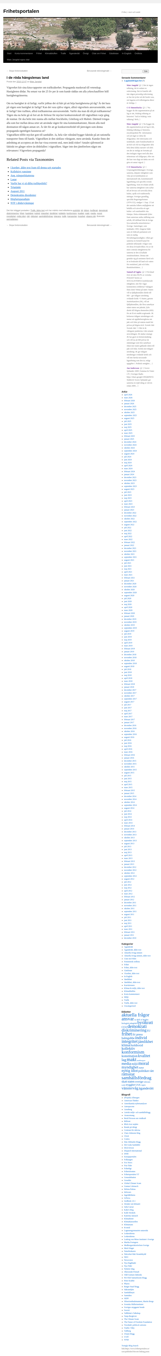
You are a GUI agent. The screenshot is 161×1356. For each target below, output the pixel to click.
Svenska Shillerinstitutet (133, 1304)
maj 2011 (128, 923)
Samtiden (128, 1295)
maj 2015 (128, 781)
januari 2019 (129, 651)
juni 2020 (128, 601)
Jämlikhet (128, 979)
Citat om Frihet (99, 53)
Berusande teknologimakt (99, 71)
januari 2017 (129, 722)
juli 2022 (127, 527)
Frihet (39, 53)
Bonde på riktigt (130, 1127)
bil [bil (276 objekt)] (135, 1020)
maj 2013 (128, 852)
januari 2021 (129, 581)
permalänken (12, 219)
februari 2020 (129, 613)
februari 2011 (129, 932)
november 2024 (130, 445)
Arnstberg (128, 1109)
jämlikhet (54, 213)
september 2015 (130, 770)
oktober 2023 (129, 483)
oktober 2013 (129, 837)
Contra (127, 1139)
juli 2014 (127, 811)
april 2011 (128, 926)
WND (126, 1340)
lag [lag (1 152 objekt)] (124, 1060)
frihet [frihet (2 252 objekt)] (127, 1033)
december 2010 (130, 938)
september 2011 (130, 911)
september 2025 (130, 415)
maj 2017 (128, 710)
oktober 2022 (129, 519)
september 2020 (130, 592)
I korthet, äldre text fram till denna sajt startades (36, 167)
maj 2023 (128, 498)
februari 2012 (129, 897)
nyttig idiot (21, 216)
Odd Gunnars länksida (133, 1275)
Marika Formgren (131, 1242)
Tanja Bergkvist (130, 1316)
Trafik (63, 53)
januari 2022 (129, 545)
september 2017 (130, 699)
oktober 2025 (129, 412)
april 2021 (128, 572)
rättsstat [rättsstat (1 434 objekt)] (128, 1074)
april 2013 (128, 855)
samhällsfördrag (46, 216)
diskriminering (13, 213)
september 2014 (130, 805)
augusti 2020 (129, 595)
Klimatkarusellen (131, 1221)
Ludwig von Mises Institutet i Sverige (139, 1239)
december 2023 (130, 477)
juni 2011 (128, 920)
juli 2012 (127, 882)
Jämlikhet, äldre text (132, 982)
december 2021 (130, 548)
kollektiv (62, 213)
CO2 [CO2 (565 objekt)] (124, 1027)
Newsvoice (128, 1260)
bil (82, 210)
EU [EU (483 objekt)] (148, 1030)
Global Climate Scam (132, 1183)
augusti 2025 (129, 418)
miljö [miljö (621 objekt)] (135, 1063)
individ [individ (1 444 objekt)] (141, 1037)
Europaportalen (130, 1157)
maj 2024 (128, 462)
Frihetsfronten (129, 1171)
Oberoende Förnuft (131, 1272)
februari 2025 (129, 436)
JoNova (127, 1198)
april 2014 (128, 820)
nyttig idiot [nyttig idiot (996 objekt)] (130, 1071)
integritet (45, 213)
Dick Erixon (129, 1148)
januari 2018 (129, 687)
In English (126, 53)
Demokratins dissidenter (23, 195)
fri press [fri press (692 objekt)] (138, 1034)
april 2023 (128, 501)
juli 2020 (127, 598)
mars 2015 (128, 787)
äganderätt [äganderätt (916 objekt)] (146, 1088)
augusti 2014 (129, 808)
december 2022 (130, 513)
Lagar (14, 179)
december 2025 (130, 406)
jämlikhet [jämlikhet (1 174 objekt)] (145, 1041)
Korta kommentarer (24, 53)
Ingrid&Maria (129, 1195)
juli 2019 (127, 634)
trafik (64, 216)
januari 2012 (129, 899)
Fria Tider (128, 1165)
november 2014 (130, 799)
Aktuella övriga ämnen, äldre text (137, 956)
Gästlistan (114, 53)
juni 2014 (128, 814)
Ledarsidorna (129, 1233)
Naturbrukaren (130, 1251)
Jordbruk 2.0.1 (130, 1201)
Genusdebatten (130, 1177)
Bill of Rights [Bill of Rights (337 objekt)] (143, 1019)
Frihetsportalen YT (131, 1174)
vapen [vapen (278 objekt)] (143, 1085)
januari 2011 (129, 935)
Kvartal (127, 1227)
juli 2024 (127, 457)
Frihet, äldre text (130, 967)
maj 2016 (128, 746)
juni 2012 (128, 885)
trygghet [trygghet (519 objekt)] (130, 1084)
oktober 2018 (129, 660)
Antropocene (129, 1106)
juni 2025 (128, 424)
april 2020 (128, 607)
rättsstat (34, 216)
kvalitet (81, 213)
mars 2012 (128, 894)
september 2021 (130, 557)
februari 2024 (129, 471)
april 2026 (128, 395)
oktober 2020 (129, 589)
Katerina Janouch (131, 1216)
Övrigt (86, 53)
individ (37, 213)
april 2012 (128, 891)
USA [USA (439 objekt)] (138, 1084)
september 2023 (130, 486)
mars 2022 (128, 539)
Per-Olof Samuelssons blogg (135, 1278)
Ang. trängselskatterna (22, 175)
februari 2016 (129, 755)
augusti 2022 (129, 524)
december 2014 (130, 796)
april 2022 (128, 536)
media (93, 213)
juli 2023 (127, 492)
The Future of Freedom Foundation (138, 1322)
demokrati (103, 210)
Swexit (127, 1310)
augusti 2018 (129, 666)
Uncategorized (130, 1006)
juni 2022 (128, 530)
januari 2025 (129, 439)
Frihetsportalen (21, 11)
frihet (22, 213)
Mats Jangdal (35, 82)
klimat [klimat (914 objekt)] (126, 1045)
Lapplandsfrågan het (133, 81)
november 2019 (130, 622)
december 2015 (130, 761)
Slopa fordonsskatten (17, 71)
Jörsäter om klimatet (132, 1204)
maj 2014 (128, 817)
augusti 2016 (129, 737)
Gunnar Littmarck (131, 1186)
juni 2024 (128, 460)
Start (9, 53)
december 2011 (130, 902)
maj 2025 (128, 427)
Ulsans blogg (129, 1334)
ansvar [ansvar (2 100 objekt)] (128, 1018)
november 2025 (130, 409)
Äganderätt (74, 53)
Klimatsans (128, 1224)
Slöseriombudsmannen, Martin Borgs (139, 1301)
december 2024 (130, 442)
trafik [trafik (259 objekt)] (123, 1085)
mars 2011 (128, 929)
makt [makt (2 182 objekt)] (131, 1059)
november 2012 (130, 870)
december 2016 (130, 725)
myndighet (11, 216)
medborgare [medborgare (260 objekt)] (141, 1060)
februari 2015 (129, 790)
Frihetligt (128, 1168)
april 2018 (128, 678)
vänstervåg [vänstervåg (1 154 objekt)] (130, 1088)
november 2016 (130, 728)
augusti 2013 (129, 843)
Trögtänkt (16, 187)
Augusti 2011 (18, 191)
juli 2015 (127, 775)
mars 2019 (128, 646)
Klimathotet (129, 1219)
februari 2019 (129, 648)
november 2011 (130, 905)
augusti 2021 (129, 560)
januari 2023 (129, 510)
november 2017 (130, 693)
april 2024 (128, 465)
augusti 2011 (129, 914)
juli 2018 (127, 669)
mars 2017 (128, 716)
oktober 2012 (129, 873)
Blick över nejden (131, 1124)
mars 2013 (128, 858)
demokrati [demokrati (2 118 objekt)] (137, 1026)
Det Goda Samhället (132, 1145)
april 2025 (128, 430)
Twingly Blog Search (130, 1346)
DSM (126, 1154)
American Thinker (131, 1100)
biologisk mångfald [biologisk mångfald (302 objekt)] (129, 1023)
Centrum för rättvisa (132, 1130)
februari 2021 (129, 578)
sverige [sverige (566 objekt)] (139, 1081)
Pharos (127, 1284)
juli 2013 (127, 846)
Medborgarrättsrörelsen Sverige (136, 1245)
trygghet (81, 216)
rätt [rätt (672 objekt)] (152, 1071)
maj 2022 (128, 533)
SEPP (126, 1298)
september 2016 (130, 734)
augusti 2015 (129, 773)
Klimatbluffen (51, 53)
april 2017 (128, 713)
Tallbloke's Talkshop (132, 1313)
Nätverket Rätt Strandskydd (135, 1254)
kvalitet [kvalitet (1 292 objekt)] (144, 1056)
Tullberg (127, 1331)
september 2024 (130, 451)
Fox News (128, 1162)
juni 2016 (128, 743)
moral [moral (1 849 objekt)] (143, 1063)
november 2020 (130, 586)
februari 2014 (129, 826)
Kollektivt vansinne (21, 171)
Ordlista (138, 53)
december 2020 (130, 584)
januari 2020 (129, 616)
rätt (28, 216)
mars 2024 (128, 468)
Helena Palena (130, 1189)
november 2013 (130, 835)
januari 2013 (129, 864)
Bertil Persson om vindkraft (135, 1118)
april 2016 (128, 749)
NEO (126, 1257)
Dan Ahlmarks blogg (132, 1142)
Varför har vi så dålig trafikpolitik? (29, 183)
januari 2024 (129, 474)
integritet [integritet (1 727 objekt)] (130, 1041)
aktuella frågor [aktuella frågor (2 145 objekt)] (135, 1014)
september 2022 (130, 522)
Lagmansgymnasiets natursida (136, 1230)
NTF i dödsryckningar (22, 203)
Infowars (127, 1192)
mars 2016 (128, 752)
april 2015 (128, 784)
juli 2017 (127, 705)
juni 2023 (128, 495)
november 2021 (130, 551)
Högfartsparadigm (20, 199)
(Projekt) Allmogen (131, 1097)
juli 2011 (127, 917)
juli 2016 (127, 740)
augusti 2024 (129, 454)
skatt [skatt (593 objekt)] (124, 1081)
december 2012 (130, 867)
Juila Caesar (129, 1207)
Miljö (126, 997)
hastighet (29, 213)
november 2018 (130, 657)
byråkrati (94, 210)
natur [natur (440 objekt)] (141, 1067)
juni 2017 (128, 708)
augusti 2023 (129, 489)
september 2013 (130, 840)
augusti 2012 (129, 879)
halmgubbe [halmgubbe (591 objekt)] (128, 1038)
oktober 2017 (129, 696)
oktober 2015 (129, 767)
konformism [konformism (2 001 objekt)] (133, 1051)
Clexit (126, 1136)
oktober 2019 (129, 625)
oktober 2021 (129, 554)
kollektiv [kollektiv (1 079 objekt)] (128, 1048)
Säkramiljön (129, 1289)
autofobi (76, 210)
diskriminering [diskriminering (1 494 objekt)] (134, 1030)
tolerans (57, 216)
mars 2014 (128, 823)
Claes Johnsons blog (132, 1133)
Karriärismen (129, 985)
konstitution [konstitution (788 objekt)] (130, 1056)
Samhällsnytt (129, 1292)
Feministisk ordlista (132, 961)
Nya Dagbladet (130, 1263)
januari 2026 (129, 403)
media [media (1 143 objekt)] (126, 1063)
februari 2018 (129, 684)
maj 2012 (128, 888)
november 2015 (130, 764)
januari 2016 (129, 758)
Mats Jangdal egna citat (18, 59)
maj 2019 (128, 640)
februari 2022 (129, 542)
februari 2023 (129, 507)
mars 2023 (128, 504)
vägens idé (91, 216)
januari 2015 (129, 793)
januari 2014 (129, 829)
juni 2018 (128, 672)
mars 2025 (128, 433)
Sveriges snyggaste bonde (134, 1307)
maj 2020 (128, 604)
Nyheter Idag (129, 1269)
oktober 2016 (129, 731)
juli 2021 (127, 563)
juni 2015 (128, 778)
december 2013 (130, 832)
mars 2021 (128, 575)
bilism (86, 210)
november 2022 (130, 516)
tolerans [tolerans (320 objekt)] (147, 1082)
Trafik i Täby (129, 1328)
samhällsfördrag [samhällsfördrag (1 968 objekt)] (136, 1077)
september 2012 (130, 876)
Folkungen (128, 1159)
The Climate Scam (131, 1319)
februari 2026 (129, 400)
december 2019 (130, 619)
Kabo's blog (129, 1210)
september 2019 (130, 628)
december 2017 (130, 690)
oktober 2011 (129, 908)
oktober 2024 (129, 448)
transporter (72, 216)
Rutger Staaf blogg (131, 1286)
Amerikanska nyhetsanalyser (135, 1103)
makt (87, 213)
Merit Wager (129, 1248)
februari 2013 (129, 861)
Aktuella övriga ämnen (133, 953)
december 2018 (130, 654)
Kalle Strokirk (129, 1213)
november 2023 (130, 480)
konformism (72, 213)
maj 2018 (128, 675)
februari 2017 (129, 719)
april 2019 (128, 643)
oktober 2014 (129, 802)
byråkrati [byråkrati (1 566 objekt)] (145, 1022)
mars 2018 (128, 681)
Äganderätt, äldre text (132, 950)
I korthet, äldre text (131, 973)
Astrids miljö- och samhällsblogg (137, 1112)
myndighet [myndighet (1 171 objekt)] (130, 1067)
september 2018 (130, 663)
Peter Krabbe (129, 1281)
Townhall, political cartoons (135, 1325)
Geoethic (127, 1180)
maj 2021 (128, 569)
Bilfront (127, 1121)
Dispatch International (133, 1151)
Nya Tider (128, 1266)
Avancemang (129, 1115)
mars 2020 (128, 610)
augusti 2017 (129, 702)
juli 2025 (127, 421)
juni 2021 (128, 566)
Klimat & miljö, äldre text (134, 988)
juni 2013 (128, 849)
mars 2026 (128, 397)
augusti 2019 (129, 631)
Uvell (126, 1337)
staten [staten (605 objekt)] (131, 1081)
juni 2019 (128, 637)
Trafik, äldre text (38, 210)
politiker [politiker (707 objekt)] (143, 1071)
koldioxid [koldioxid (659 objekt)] (137, 1045)
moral (99, 213)
